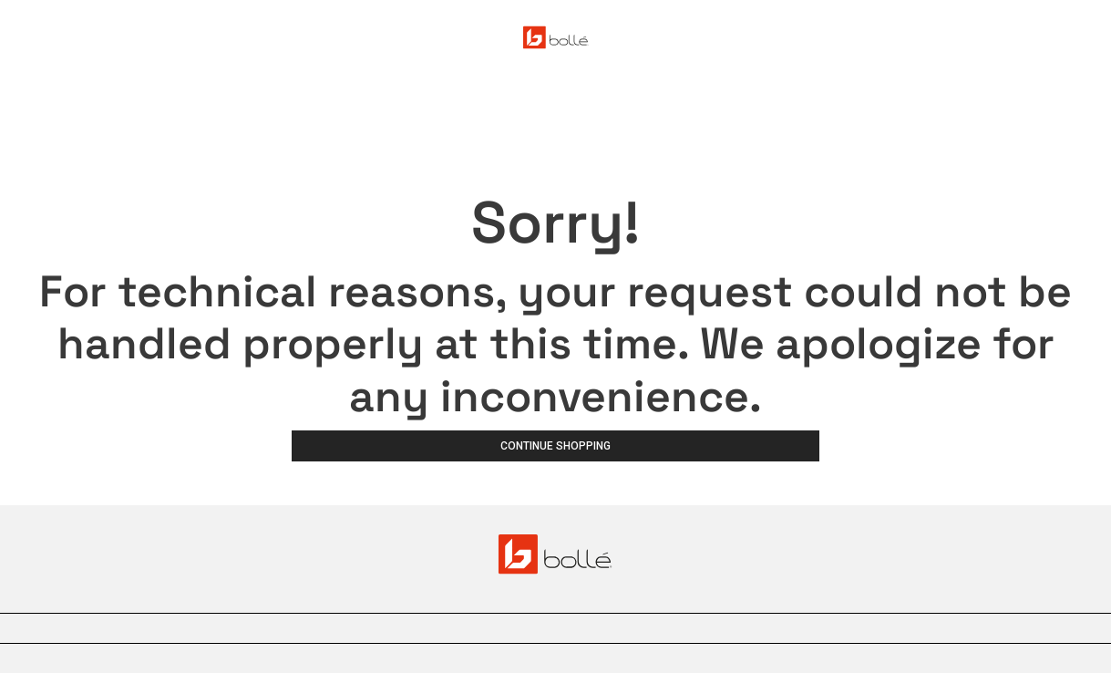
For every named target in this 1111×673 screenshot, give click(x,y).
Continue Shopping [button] (555, 446)
